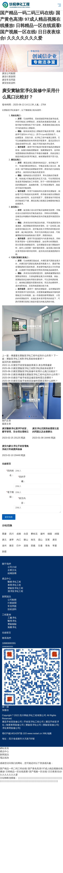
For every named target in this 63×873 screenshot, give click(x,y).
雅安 (11, 545)
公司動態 (12, 600)
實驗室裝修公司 (50, 725)
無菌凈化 (12, 627)
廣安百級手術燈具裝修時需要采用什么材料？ (30, 381)
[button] (27, 416)
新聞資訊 (4, 754)
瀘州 (42, 534)
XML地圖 (47, 733)
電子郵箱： (10, 494)
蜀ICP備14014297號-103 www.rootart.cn (22, 733)
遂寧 (11, 539)
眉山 (40, 539)
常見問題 (12, 606)
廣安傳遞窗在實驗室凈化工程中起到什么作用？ (31, 374)
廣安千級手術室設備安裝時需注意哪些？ (27, 377)
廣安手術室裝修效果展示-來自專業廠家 (27, 365)
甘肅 (40, 545)
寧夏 (54, 545)
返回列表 (6, 362)
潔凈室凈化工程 (15, 591)
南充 (33, 539)
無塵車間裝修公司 (15, 725)
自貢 (26, 534)
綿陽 (57, 534)
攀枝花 (34, 534)
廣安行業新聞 (8, 76)
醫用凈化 (12, 621)
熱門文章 (6, 420)
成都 (18, 534)
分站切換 (7, 525)
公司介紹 (12, 567)
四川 (11, 534)
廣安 (54, 539)
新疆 (4, 551)
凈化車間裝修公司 (11, 728)
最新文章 (6, 424)
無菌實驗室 (45, 150)
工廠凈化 (12, 618)
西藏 (33, 545)
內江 (18, 539)
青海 (47, 545)
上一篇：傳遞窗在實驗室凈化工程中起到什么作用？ (27, 355)
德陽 (49, 534)
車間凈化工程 (14, 585)
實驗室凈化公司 (33, 725)
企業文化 (12, 570)
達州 (4, 545)
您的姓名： (10, 472)
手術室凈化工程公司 (34, 722)
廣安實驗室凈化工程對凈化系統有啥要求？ (29, 368)
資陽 (26, 545)
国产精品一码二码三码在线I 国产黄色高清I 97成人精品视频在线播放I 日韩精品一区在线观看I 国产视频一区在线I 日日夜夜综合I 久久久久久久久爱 (30, 25)
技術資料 (12, 609)
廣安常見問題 (8, 80)
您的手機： (22, 479)
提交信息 (9, 517)
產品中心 (4, 751)
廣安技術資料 (8, 83)
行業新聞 (12, 603)
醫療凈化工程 (14, 582)
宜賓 (47, 539)
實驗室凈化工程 (15, 588)
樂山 (26, 539)
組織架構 (12, 573)
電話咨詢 (4, 758)
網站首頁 (4, 748)
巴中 (18, 545)
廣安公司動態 (8, 73)
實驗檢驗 (12, 624)
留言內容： (22, 500)
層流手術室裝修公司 (12, 722)
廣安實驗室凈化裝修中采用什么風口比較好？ (30, 371)
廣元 (4, 539)
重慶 (4, 534)
